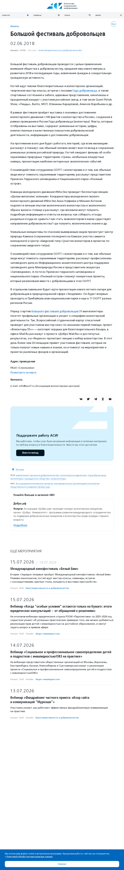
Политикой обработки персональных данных (29, 856)
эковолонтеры (58, 478)
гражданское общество (37, 478)
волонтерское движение (73, 475)
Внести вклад (30, 452)
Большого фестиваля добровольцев (55, 311)
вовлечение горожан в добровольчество (37, 475)
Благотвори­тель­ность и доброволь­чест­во (60, 50)
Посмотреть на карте (23, 372)
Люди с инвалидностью (48, 634)
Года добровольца (85, 90)
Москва (20, 469)
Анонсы (14, 26)
